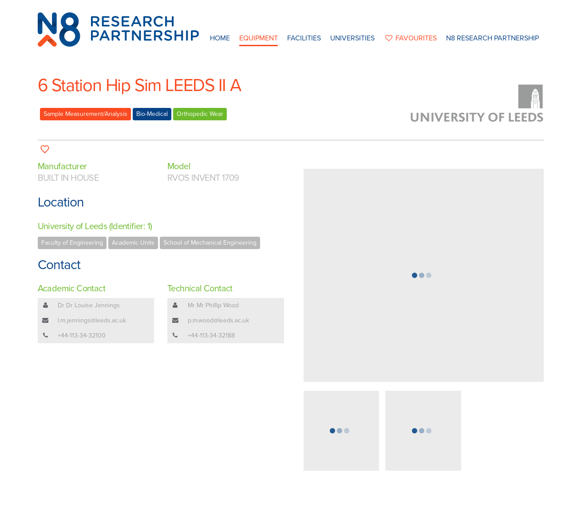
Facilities (304, 38)
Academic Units (133, 242)
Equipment (258, 38)
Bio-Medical (152, 114)
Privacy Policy (347, 498)
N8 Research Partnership (492, 38)
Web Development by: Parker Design (421, 498)
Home (220, 38)
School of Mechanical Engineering (210, 242)
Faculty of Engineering (72, 242)
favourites (410, 38)
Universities (352, 38)
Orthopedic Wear (200, 114)
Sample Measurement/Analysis (85, 114)
